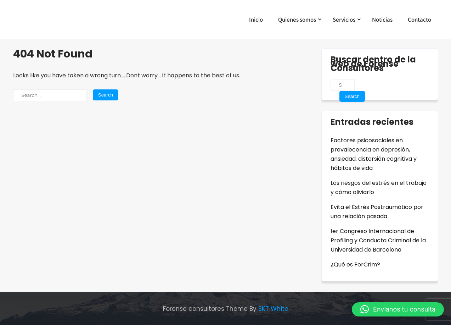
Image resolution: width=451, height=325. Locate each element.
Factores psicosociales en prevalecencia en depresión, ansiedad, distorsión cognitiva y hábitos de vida (374, 154)
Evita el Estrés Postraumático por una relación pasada (377, 211)
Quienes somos (297, 19)
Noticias (382, 19)
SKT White (273, 308)
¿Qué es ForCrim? (355, 264)
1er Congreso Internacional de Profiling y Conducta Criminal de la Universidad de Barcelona (378, 240)
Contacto (419, 19)
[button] (398, 309)
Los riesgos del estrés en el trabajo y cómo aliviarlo (379, 187)
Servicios (344, 19)
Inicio (256, 19)
